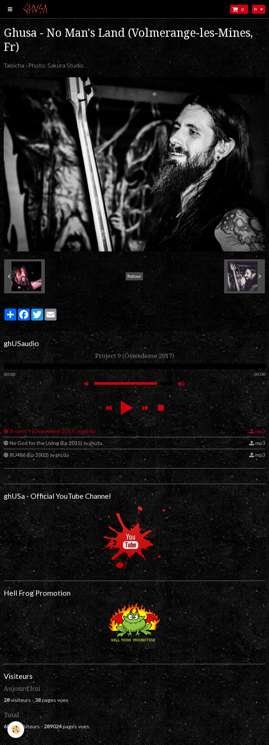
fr (255, 9)
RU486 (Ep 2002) (39, 455)
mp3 (260, 431)
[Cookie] (15, 729)
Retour (134, 276)
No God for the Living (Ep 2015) (56, 443)
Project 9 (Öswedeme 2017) (52, 431)
